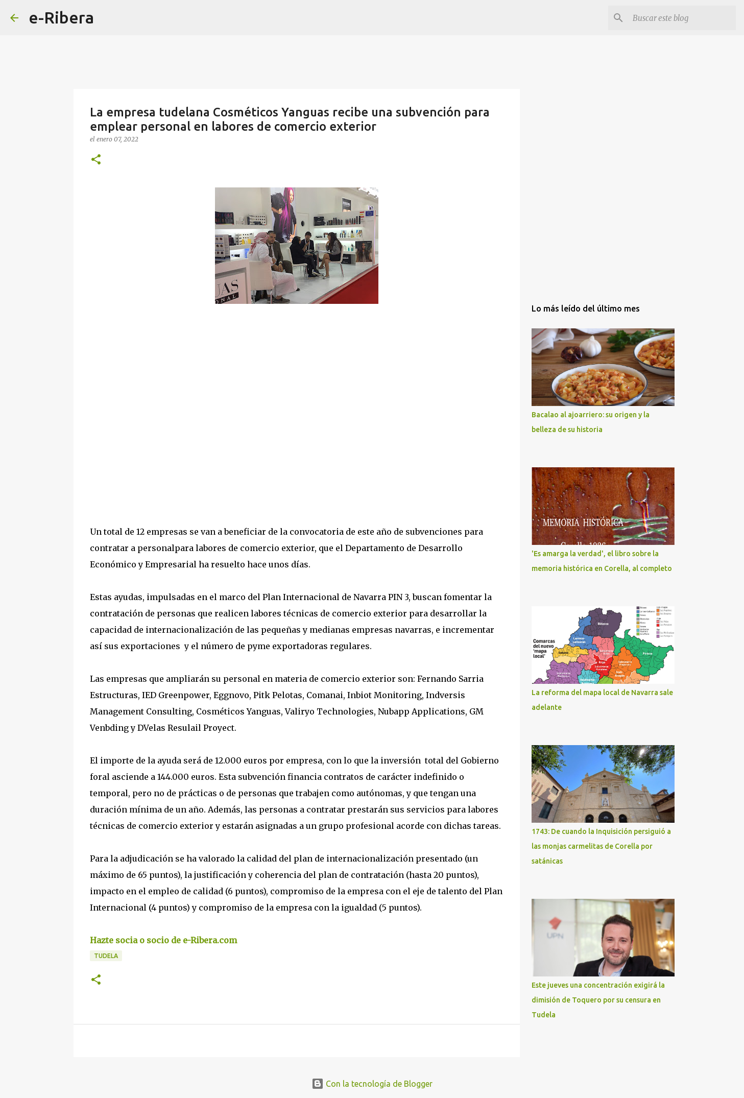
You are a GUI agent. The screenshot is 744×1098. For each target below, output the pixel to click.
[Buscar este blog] (682, 18)
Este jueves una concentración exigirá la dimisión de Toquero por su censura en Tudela (598, 1000)
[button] (96, 160)
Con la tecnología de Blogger (372, 1083)
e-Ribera (61, 17)
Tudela (106, 955)
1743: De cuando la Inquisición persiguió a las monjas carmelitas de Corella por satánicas (601, 846)
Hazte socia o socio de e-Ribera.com (163, 940)
